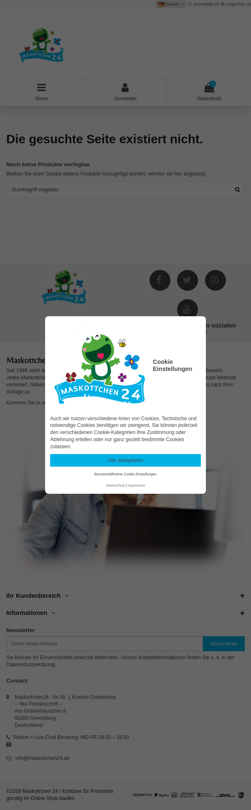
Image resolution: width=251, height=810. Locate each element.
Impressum (136, 485)
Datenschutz (115, 485)
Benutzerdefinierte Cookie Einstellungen (125, 474)
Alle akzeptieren (125, 460)
